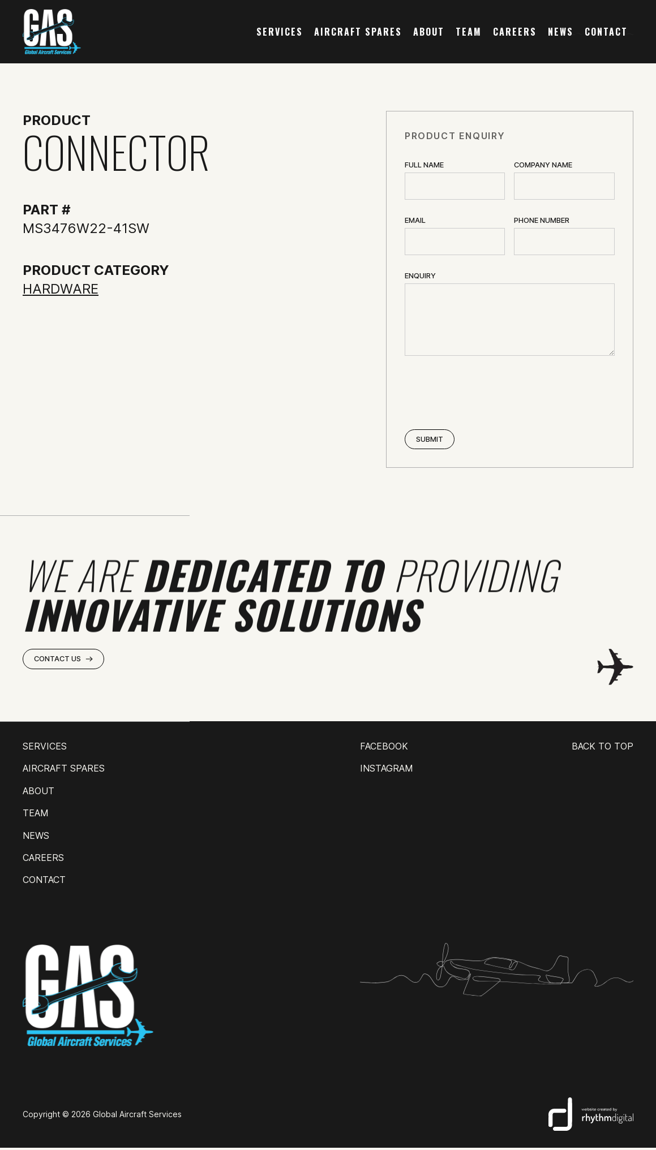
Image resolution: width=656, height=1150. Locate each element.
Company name (543, 165)
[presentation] (491, 394)
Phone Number (541, 220)
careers (515, 31)
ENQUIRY (420, 276)
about (428, 31)
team (469, 31)
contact (606, 31)
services (279, 31)
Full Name (424, 165)
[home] (52, 31)
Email (415, 220)
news (560, 31)
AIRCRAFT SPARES (358, 31)
